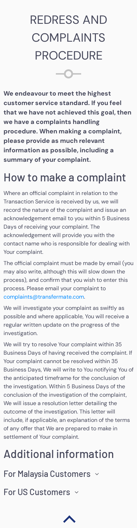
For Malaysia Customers (47, 474)
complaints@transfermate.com (44, 296)
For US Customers (37, 492)
